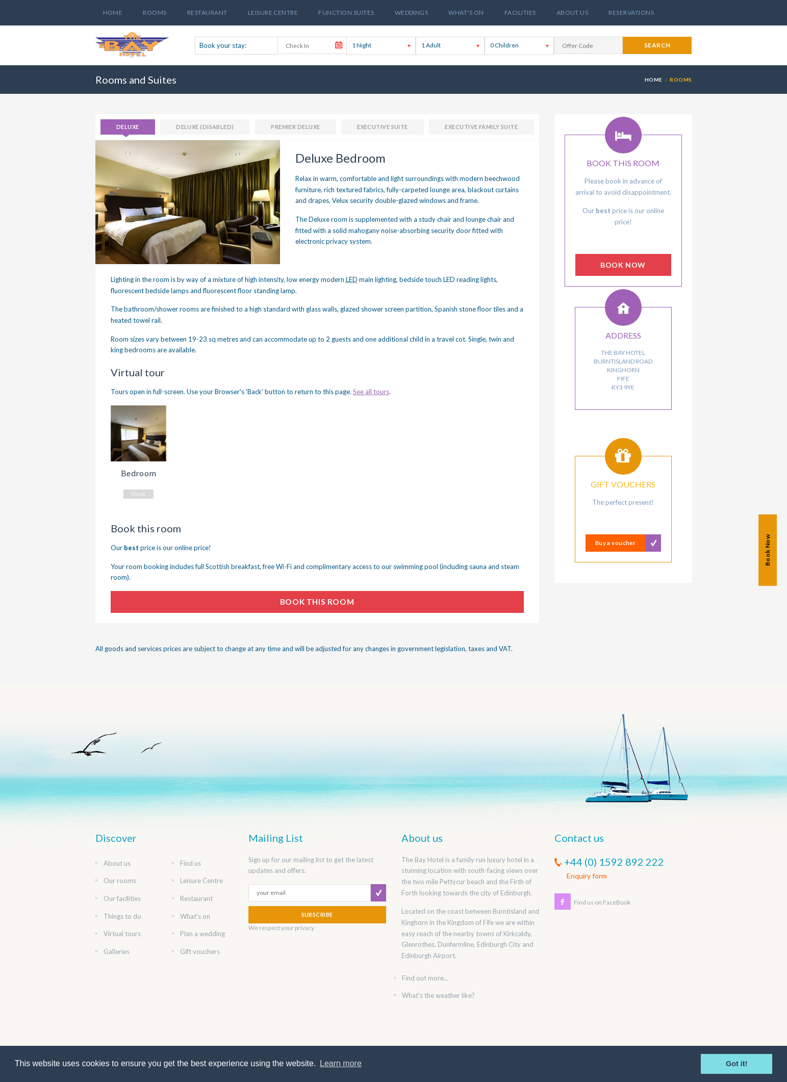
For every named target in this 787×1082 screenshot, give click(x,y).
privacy (304, 928)
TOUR (138, 494)
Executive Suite (382, 126)
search (657, 45)
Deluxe (127, 126)
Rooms (154, 12)
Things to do (122, 916)
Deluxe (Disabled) (205, 126)
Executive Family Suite (481, 126)
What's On (466, 12)
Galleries (117, 951)
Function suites (346, 12)
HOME (654, 79)
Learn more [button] (341, 1063)
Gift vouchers (200, 951)
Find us (190, 863)
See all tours (371, 392)
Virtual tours (122, 934)
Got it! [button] (736, 1064)
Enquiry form (587, 875)
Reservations (631, 12)
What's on (195, 916)
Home (113, 12)
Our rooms (120, 881)
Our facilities (122, 898)
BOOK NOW (622, 265)
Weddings (411, 12)
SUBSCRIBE (317, 914)
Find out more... (425, 978)
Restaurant (207, 12)
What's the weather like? (438, 995)
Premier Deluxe (295, 126)
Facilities (520, 12)
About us (572, 12)
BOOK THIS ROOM (317, 601)
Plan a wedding (202, 934)
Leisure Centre (273, 12)
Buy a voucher (615, 542)
